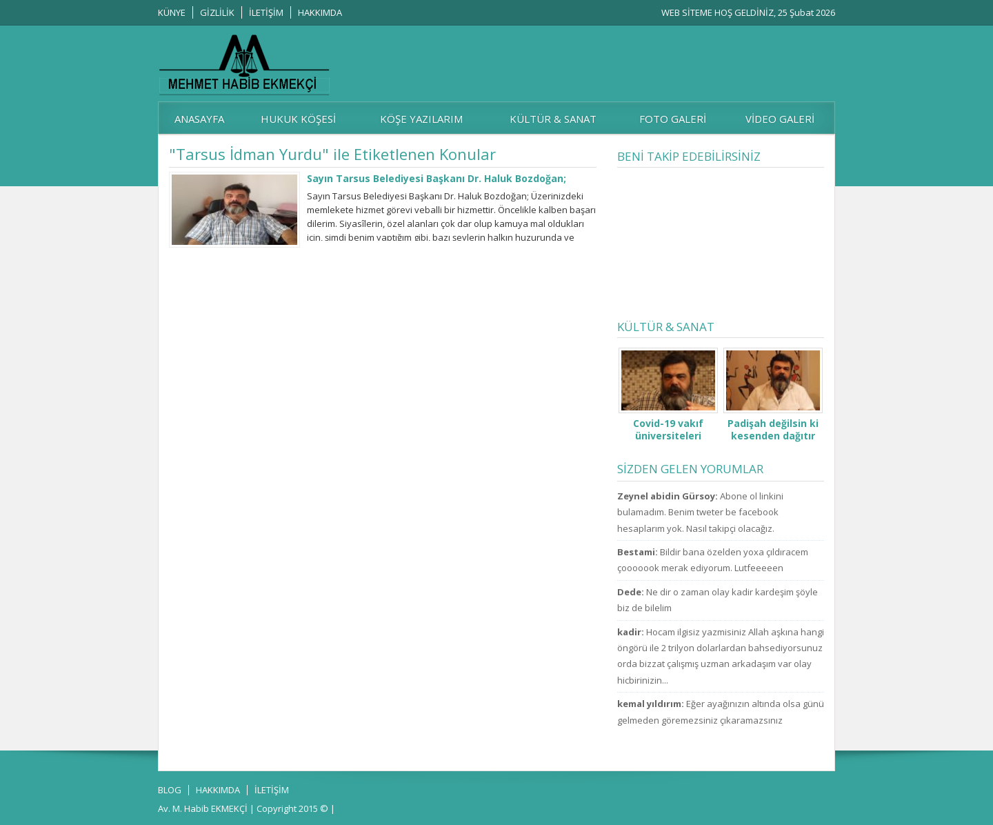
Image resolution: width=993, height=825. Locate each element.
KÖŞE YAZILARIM (421, 119)
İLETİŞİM (266, 12)
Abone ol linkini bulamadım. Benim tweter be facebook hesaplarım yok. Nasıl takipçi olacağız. (700, 512)
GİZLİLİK (217, 12)
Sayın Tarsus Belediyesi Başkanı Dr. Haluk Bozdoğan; (436, 178)
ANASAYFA (199, 119)
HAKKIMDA (320, 12)
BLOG (169, 790)
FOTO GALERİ (672, 119)
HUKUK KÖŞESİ (298, 119)
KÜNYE (171, 12)
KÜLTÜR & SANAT (553, 119)
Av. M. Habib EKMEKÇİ (203, 808)
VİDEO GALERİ (779, 119)
